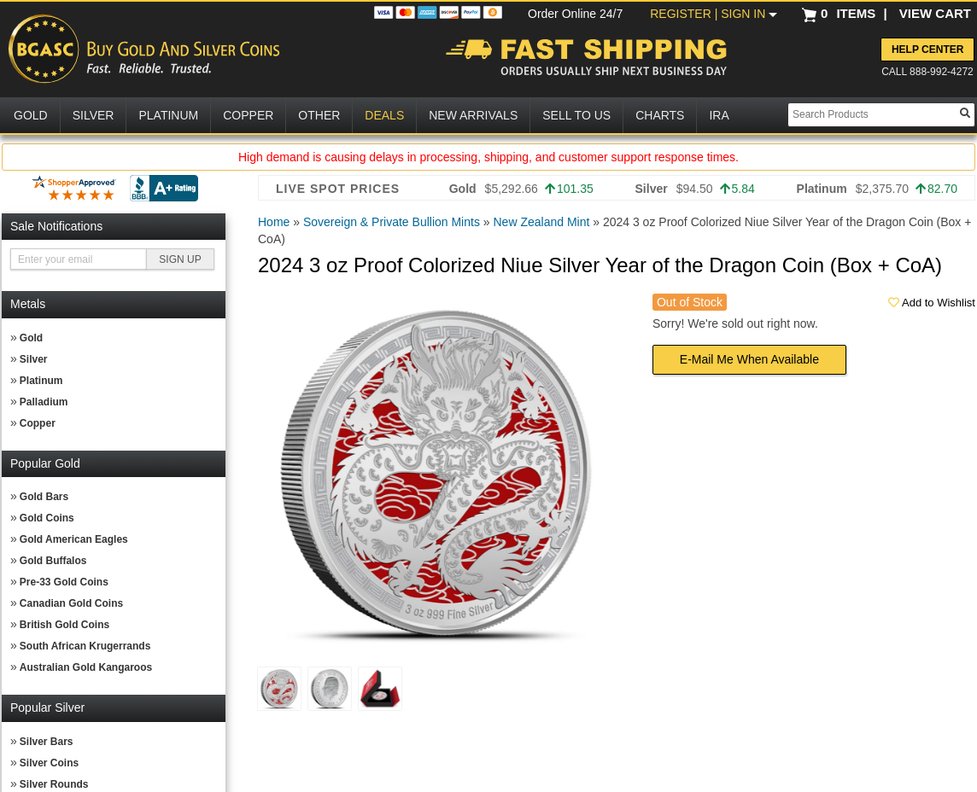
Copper (38, 423)
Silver (34, 359)
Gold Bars (44, 497)
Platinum (41, 381)
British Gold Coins (64, 625)
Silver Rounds (54, 784)
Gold (31, 338)
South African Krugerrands (85, 646)
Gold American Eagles (74, 539)
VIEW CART (935, 13)
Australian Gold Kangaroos (86, 667)
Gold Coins (47, 518)
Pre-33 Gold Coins (64, 582)
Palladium (44, 402)
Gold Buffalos (53, 561)
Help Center (927, 49)
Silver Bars (46, 742)
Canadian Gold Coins (71, 603)
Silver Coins (49, 763)
